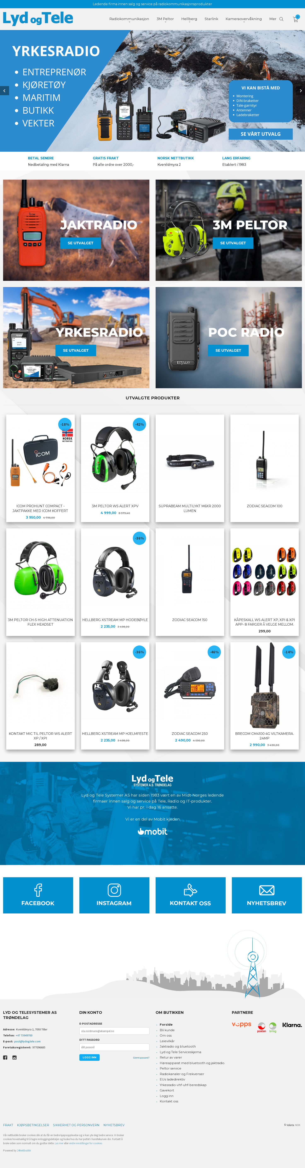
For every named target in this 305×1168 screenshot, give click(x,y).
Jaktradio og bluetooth (178, 1046)
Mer (272, 19)
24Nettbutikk (24, 1150)
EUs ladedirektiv (172, 1079)
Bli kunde (167, 1030)
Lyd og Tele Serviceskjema (180, 1052)
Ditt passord (89, 1039)
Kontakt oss (169, 1101)
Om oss (166, 1035)
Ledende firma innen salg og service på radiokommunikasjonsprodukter (152, 4)
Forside (166, 1024)
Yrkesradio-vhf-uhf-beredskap (183, 1085)
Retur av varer (171, 1057)
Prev (4, 90)
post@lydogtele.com (27, 1041)
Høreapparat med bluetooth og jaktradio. (192, 1063)
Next (300, 90)
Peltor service (170, 1068)
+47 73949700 (24, 1035)
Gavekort (167, 1090)
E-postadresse (90, 1023)
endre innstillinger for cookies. (86, 1143)
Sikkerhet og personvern (76, 1125)
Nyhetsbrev (114, 1125)
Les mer (59, 1143)
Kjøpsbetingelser (33, 1125)
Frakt (8, 1125)
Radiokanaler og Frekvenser (182, 1074)
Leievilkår (167, 1041)
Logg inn (166, 1096)
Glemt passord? (141, 1057)
